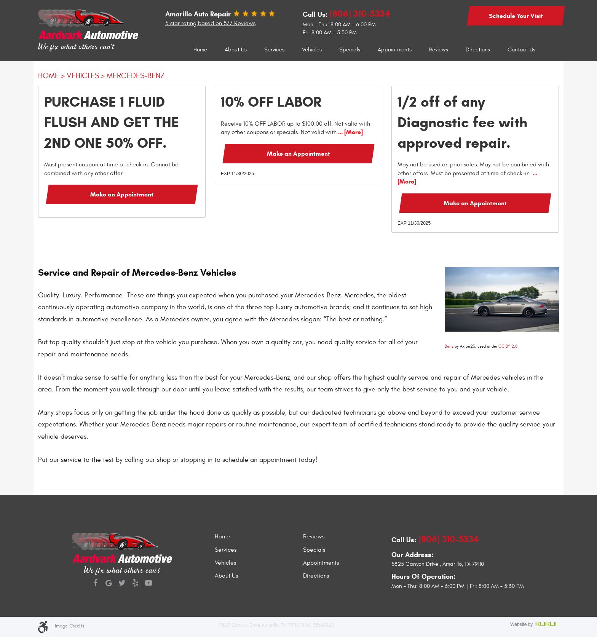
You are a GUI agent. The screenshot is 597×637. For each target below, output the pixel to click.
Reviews (438, 49)
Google (108, 584)
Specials (349, 49)
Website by (534, 625)
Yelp (135, 584)
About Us (236, 49)
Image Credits (69, 626)
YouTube (148, 584)
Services (274, 49)
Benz (449, 346)
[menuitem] (200, 50)
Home (200, 49)
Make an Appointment (121, 194)
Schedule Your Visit (516, 15)
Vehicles (312, 49)
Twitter (122, 584)
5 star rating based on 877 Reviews (210, 23)
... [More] (350, 132)
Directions (478, 49)
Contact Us (521, 49)
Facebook (95, 584)
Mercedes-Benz (136, 75)
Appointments (395, 49)
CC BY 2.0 (507, 346)
